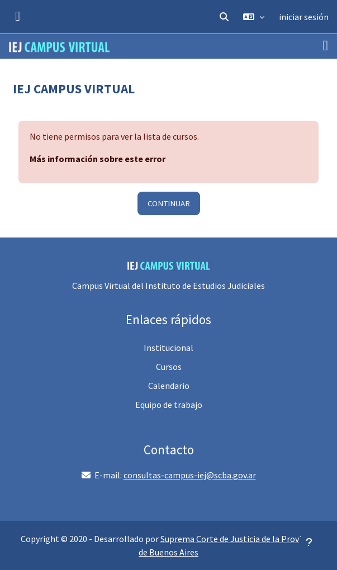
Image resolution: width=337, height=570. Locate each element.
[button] (224, 17)
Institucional (168, 347)
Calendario (168, 385)
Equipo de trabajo (168, 404)
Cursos (169, 366)
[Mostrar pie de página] (309, 542)
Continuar (169, 203)
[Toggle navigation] (325, 46)
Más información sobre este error (97, 158)
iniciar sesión (304, 16)
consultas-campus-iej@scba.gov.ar (190, 475)
